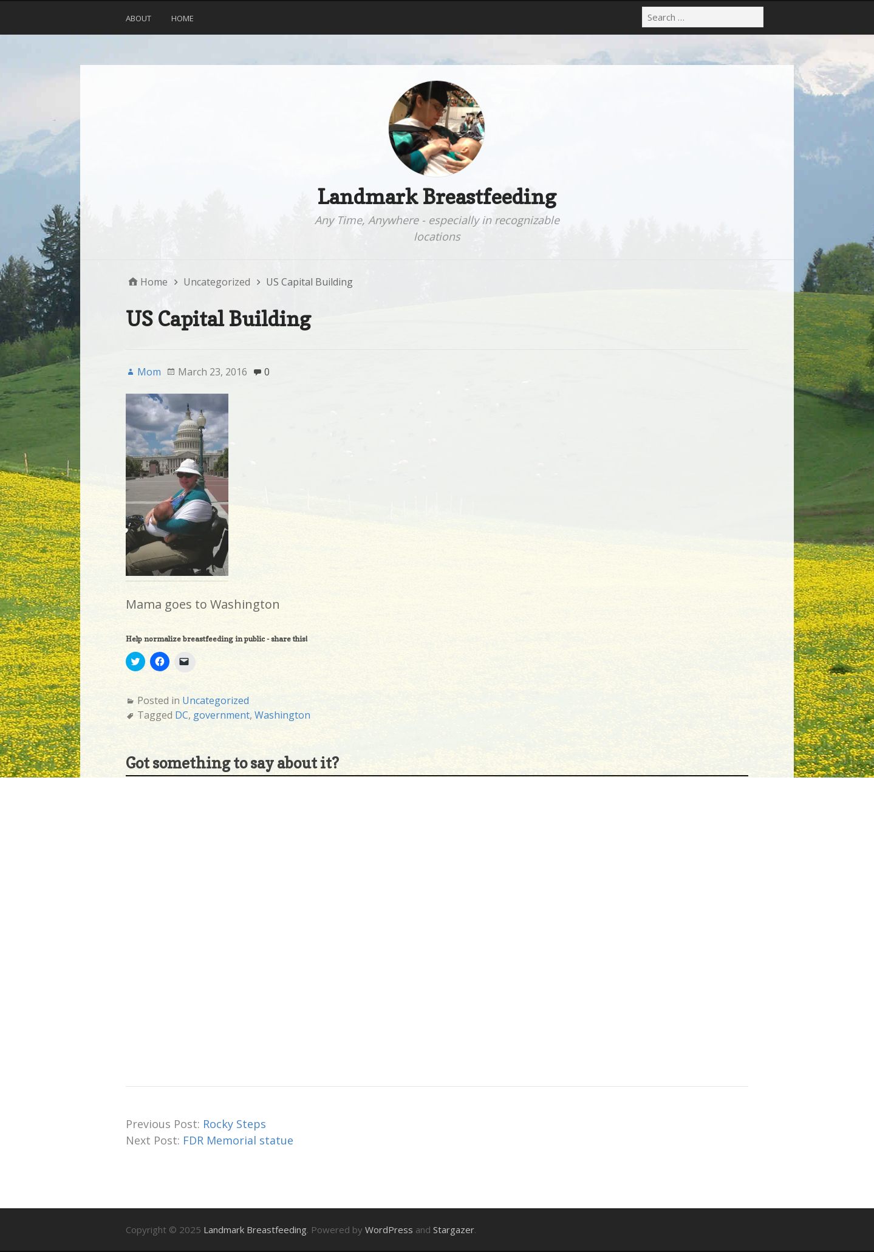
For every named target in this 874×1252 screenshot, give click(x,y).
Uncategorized (215, 700)
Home (182, 18)
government (221, 715)
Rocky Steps (234, 1124)
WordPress (389, 1229)
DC (181, 715)
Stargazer (453, 1229)
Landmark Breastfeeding (436, 196)
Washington (282, 715)
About (138, 18)
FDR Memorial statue (238, 1140)
